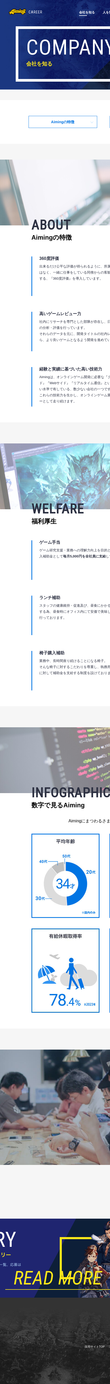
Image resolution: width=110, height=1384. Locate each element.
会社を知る (87, 12)
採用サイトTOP (95, 1346)
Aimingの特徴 (62, 122)
